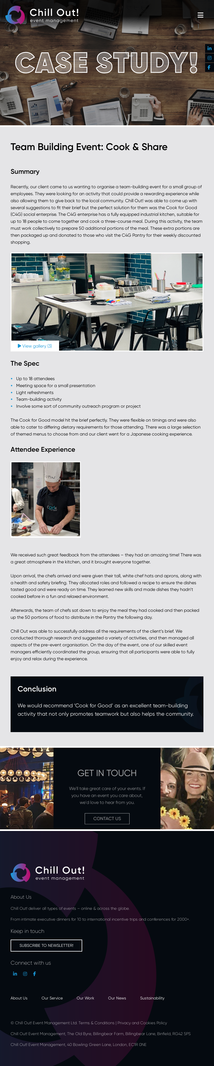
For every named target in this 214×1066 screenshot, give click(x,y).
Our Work (85, 998)
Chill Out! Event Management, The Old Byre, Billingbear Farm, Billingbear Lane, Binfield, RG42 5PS (101, 1033)
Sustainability (152, 998)
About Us (19, 998)
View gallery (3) (35, 346)
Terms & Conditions (97, 1022)
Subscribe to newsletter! (46, 945)
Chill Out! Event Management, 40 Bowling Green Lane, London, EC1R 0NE (79, 1044)
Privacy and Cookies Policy (142, 1022)
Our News (117, 998)
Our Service (52, 998)
